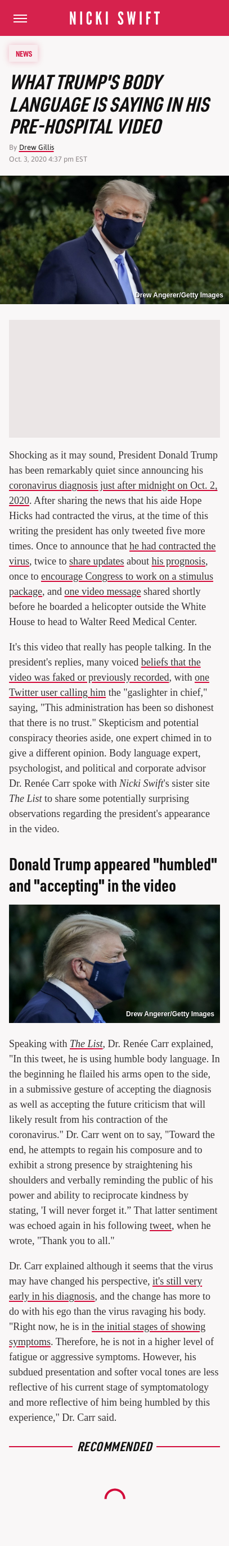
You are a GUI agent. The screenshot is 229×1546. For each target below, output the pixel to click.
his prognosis (178, 561)
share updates (96, 561)
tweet (161, 1225)
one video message (102, 591)
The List (86, 1043)
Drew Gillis (36, 147)
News (24, 53)
